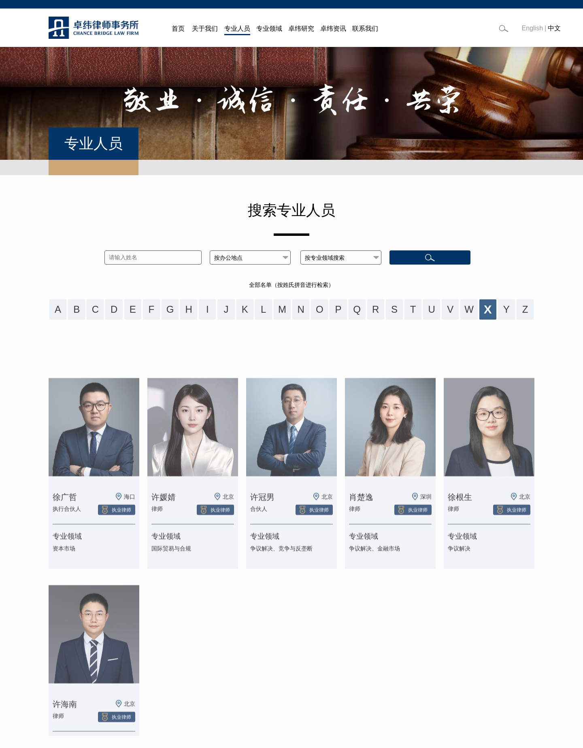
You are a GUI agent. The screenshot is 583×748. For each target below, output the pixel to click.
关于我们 (205, 28)
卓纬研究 (301, 28)
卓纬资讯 (333, 28)
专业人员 (237, 28)
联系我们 (365, 28)
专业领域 (269, 28)
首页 (178, 28)
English (532, 28)
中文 (554, 28)
